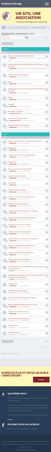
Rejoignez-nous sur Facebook (23, 424)
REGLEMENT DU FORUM (15, 111)
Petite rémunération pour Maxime (18, 318)
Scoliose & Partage (11, 3)
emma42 (12, 334)
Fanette (12, 320)
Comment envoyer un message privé (19, 232)
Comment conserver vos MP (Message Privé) (21, 218)
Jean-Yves (13, 327)
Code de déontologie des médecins (19, 259)
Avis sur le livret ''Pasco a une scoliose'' (20, 169)
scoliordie (12, 300)
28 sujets (46, 37)
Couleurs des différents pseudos (18, 204)
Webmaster (13, 58)
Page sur (45, 347)
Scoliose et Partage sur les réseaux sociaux (21, 197)
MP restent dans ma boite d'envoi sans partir (22, 298)
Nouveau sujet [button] (7, 43)
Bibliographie (12, 148)
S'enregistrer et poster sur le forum (19, 225)
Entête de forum (13, 325)
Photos (10, 97)
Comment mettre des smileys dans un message (22, 211)
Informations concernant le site (17, 34)
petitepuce (13, 293)
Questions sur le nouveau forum (18, 311)
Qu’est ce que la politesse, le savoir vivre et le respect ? (25, 141)
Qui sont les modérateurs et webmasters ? (21, 246)
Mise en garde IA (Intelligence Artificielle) (21, 56)
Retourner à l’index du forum (10, 353)
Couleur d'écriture (13, 332)
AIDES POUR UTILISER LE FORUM (18, 75)
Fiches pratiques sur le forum (17, 190)
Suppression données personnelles (19, 125)
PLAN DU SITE (12, 162)
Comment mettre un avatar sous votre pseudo (22, 239)
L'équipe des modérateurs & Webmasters (21, 253)
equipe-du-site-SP (15, 113)
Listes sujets (12, 183)
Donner (41, 379)
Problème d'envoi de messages (17, 291)
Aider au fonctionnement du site (18, 118)
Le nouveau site (13, 284)
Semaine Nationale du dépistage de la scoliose (22, 305)
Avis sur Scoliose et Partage (16, 176)
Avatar (10, 82)
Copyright (11, 104)
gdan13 (12, 270)
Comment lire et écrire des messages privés (21, 155)
